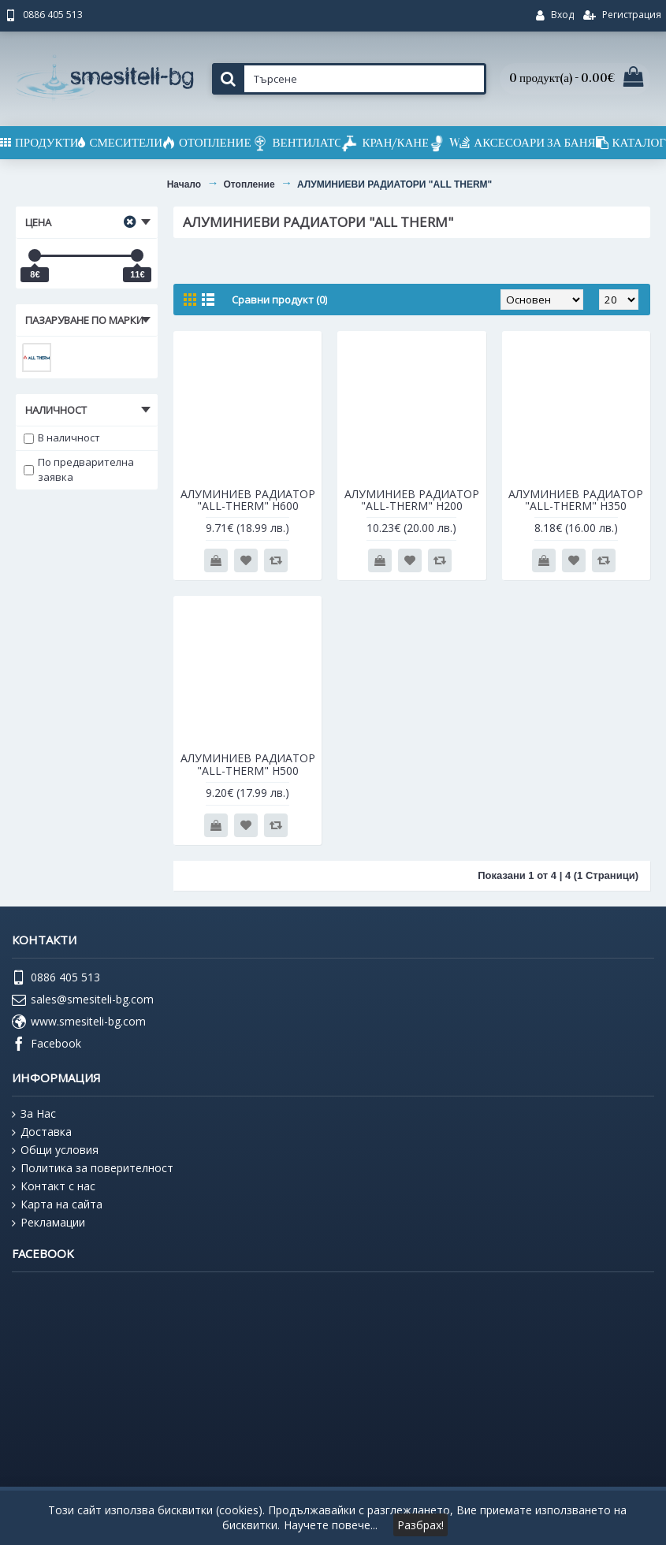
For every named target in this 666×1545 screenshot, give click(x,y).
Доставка (42, 1132)
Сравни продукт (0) (279, 299)
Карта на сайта (57, 1204)
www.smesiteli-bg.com (79, 1022)
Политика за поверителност (92, 1168)
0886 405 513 (56, 978)
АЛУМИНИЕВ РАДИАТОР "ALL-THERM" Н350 (575, 499)
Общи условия (55, 1150)
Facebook (46, 1044)
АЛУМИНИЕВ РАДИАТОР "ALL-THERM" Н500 (247, 763)
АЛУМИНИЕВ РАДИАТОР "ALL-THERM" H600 (247, 499)
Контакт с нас (53, 1186)
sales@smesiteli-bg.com (83, 1000)
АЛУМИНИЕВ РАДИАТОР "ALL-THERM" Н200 (411, 499)
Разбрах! (420, 1524)
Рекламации (48, 1222)
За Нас (34, 1114)
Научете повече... (331, 1524)
